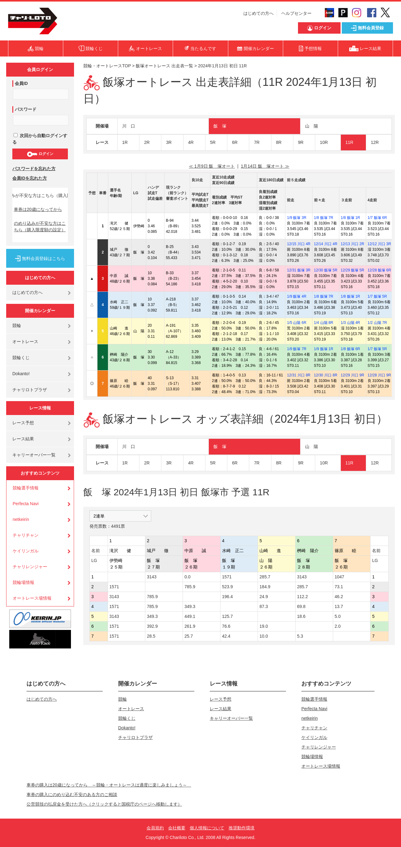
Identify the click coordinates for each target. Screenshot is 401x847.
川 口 (128, 126)
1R (125, 142)
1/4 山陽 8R (323, 323)
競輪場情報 (23, 582)
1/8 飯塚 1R (350, 218)
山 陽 (311, 126)
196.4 (227, 596)
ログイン (40, 154)
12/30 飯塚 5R (325, 270)
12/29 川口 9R (352, 375)
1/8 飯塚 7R (323, 218)
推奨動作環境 (241, 827)
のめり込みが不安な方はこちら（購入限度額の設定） (40, 226)
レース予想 (23, 422)
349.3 (189, 606)
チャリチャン (26, 535)
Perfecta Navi (26, 503)
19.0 (263, 626)
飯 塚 (219, 126)
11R (349, 142)
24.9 (263, 596)
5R (213, 142)
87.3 (263, 606)
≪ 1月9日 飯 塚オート (212, 166)
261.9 (189, 626)
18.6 (301, 616)
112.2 (302, 596)
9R (301, 142)
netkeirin (21, 519)
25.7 (188, 636)
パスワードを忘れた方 (34, 168)
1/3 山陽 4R (350, 323)
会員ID (21, 83)
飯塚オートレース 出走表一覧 (164, 65)
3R (169, 142)
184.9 (264, 586)
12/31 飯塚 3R (298, 270)
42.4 (226, 636)
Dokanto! (21, 373)
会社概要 (176, 827)
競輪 (16, 325)
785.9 (189, 586)
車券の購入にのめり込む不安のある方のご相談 (72, 794)
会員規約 (155, 827)
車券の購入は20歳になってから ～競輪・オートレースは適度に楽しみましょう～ (109, 784)
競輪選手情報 (26, 487)
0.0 (187, 576)
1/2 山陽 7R (377, 323)
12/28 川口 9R (379, 375)
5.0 (338, 616)
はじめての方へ (258, 13)
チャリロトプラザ (29, 389)
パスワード (25, 109)
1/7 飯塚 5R (377, 296)
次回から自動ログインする (39, 139)
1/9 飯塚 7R (296, 349)
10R (324, 142)
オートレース (25, 341)
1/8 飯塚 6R (350, 349)
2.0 (338, 626)
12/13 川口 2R (352, 244)
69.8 (301, 606)
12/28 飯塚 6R (379, 270)
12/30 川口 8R (325, 375)
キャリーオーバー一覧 (34, 454)
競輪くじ (21, 357)
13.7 (339, 606)
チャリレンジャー (30, 566)
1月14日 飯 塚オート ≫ (265, 166)
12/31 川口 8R (298, 375)
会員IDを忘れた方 (29, 178)
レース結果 (23, 438)
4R (191, 142)
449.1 (189, 616)
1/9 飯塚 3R (296, 218)
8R (279, 142)
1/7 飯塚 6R (377, 218)
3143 (151, 576)
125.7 (227, 616)
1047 (339, 576)
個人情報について (207, 827)
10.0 (263, 636)
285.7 (264, 576)
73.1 (339, 586)
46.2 (339, 596)
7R (256, 142)
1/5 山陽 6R (296, 323)
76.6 (226, 626)
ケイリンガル (26, 550)
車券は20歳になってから (38, 209)
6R (235, 142)
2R (147, 142)
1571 (227, 576)
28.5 (151, 636)
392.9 (152, 626)
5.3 (300, 636)
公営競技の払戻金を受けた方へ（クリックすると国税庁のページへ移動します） (104, 804)
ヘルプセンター (296, 13)
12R (375, 142)
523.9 (227, 586)
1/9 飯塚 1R (323, 349)
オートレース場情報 (32, 598)
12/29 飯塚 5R (352, 270)
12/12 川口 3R (379, 244)
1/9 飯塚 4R (296, 296)
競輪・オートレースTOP (107, 65)
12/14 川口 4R (325, 244)
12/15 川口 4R (298, 244)
